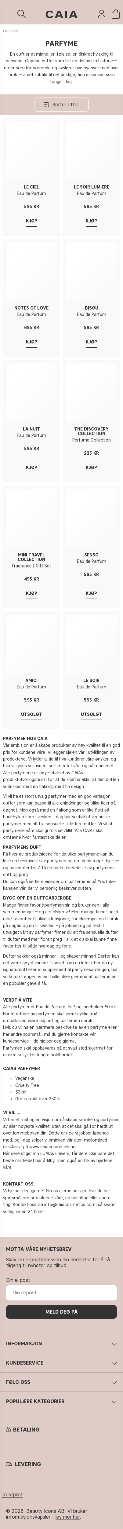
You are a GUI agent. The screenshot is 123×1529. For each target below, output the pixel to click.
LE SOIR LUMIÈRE (91, 187)
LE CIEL (31, 187)
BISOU (91, 308)
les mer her (68, 1517)
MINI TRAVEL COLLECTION (31, 557)
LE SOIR (91, 680)
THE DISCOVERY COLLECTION (91, 431)
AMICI (31, 680)
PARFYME (11, 30)
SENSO (91, 555)
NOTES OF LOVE (31, 308)
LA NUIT (31, 429)
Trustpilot (12, 1495)
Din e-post (18, 1280)
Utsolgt (31, 714)
